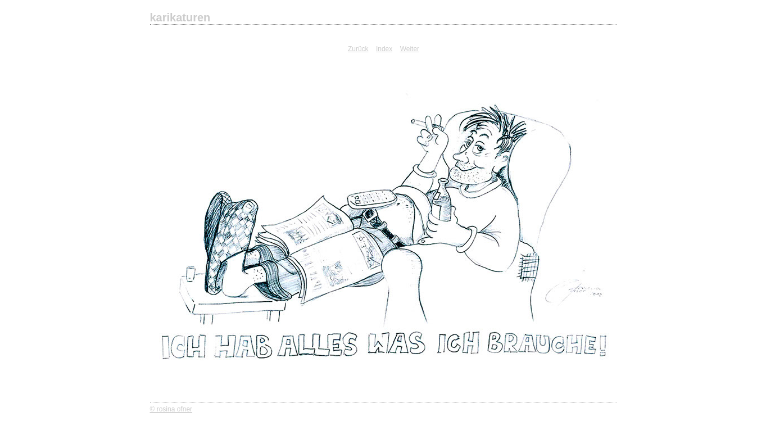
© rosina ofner (171, 409)
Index (384, 49)
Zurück (358, 49)
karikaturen (180, 17)
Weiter (409, 49)
